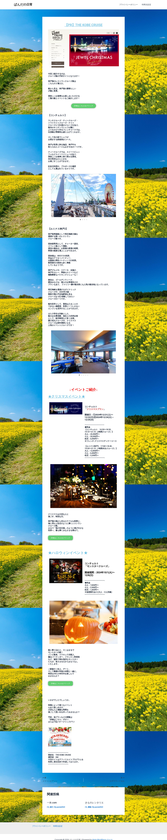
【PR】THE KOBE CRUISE (83, 25)
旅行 (51, 807)
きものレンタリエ (94, 802)
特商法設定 (146, 4)
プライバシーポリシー (129, 4)
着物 (89, 807)
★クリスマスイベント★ (67, 396)
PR (48, 807)
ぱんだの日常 (23, 4)
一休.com (52, 802)
